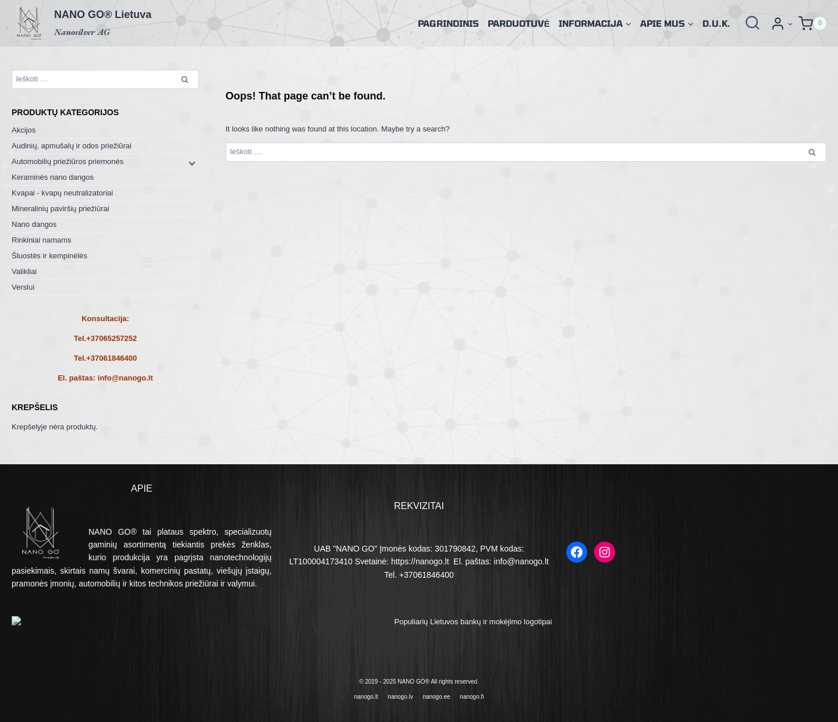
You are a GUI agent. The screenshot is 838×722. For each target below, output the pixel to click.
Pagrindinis (448, 23)
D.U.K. (716, 23)
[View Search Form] (752, 23)
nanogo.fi (472, 694)
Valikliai (24, 271)
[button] (790, 23)
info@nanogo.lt (125, 378)
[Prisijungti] (781, 23)
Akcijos (23, 130)
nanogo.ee (436, 694)
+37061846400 (111, 358)
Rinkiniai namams (42, 240)
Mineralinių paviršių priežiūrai (60, 208)
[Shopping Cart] (812, 23)
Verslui (23, 287)
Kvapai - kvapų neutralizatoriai (62, 192)
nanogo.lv (400, 694)
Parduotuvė (519, 23)
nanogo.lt (366, 694)
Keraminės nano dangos (53, 177)
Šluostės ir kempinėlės (49, 255)
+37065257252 (111, 338)
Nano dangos (34, 224)
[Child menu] (191, 162)
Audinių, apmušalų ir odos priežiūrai (72, 145)
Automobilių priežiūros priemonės (67, 161)
